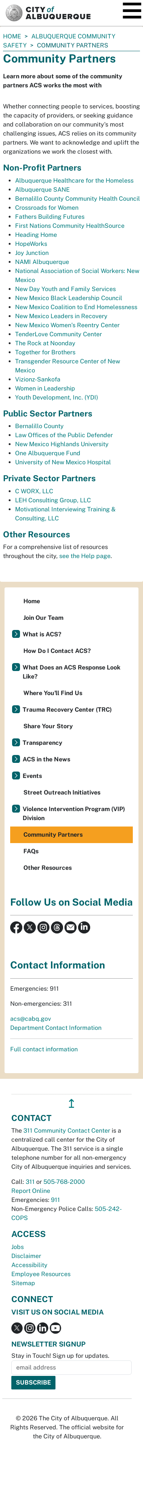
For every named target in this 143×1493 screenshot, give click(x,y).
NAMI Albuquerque (42, 261)
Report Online (30, 1190)
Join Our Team (43, 617)
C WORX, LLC (34, 491)
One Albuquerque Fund (47, 453)
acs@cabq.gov (30, 1018)
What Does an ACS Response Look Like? (71, 672)
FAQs (30, 851)
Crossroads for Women (46, 207)
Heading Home (36, 234)
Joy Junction (32, 252)
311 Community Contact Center (66, 1130)
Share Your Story (48, 726)
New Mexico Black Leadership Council (68, 298)
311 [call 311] (30, 1181)
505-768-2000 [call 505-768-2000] (64, 1181)
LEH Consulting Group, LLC (53, 500)
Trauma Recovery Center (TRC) (67, 709)
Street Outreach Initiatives (61, 792)
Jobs (17, 1247)
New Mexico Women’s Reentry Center (67, 325)
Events (32, 775)
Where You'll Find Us (52, 693)
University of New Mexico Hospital (63, 462)
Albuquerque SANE (42, 189)
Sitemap (23, 1283)
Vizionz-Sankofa (37, 379)
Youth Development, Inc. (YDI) (56, 397)
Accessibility (29, 1265)
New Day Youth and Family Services (65, 289)
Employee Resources (41, 1274)
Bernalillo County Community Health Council (77, 198)
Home (12, 36)
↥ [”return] (71, 1103)
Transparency (42, 742)
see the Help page (85, 556)
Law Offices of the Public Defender (64, 435)
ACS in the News (46, 759)
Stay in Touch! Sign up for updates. (60, 1355)
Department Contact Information (55, 1027)
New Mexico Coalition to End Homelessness (76, 307)
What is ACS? (42, 634)
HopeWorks (31, 243)
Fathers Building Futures (50, 216)
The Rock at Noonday (45, 343)
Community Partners (53, 834)
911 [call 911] (55, 1199)
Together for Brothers (45, 352)
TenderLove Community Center (58, 334)
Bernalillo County (39, 426)
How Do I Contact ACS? (57, 650)
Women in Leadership (45, 388)
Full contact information (44, 1049)
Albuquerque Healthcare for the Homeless (74, 180)
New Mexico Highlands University (62, 444)
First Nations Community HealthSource (70, 225)
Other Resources (47, 867)
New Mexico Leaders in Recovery (61, 316)
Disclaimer (26, 1256)
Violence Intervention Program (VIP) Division (74, 813)
